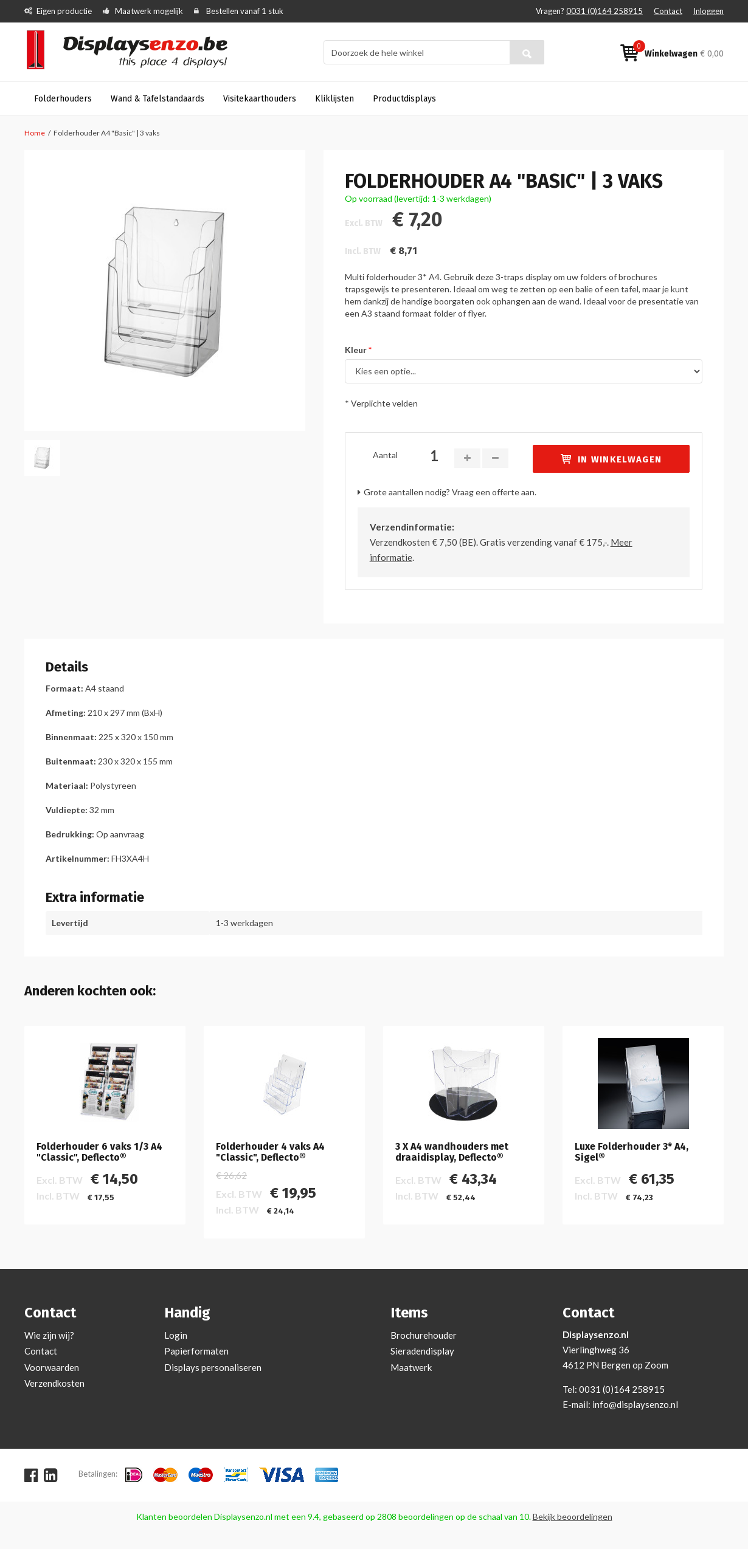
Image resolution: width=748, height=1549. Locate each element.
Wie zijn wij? (49, 1335)
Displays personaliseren (212, 1367)
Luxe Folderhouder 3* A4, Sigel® (631, 1152)
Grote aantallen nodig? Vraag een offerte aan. (450, 492)
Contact (668, 11)
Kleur (356, 350)
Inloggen (708, 11)
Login (175, 1335)
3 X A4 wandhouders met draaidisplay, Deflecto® (451, 1152)
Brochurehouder (423, 1335)
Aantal (385, 455)
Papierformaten (196, 1350)
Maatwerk (411, 1367)
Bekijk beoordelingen (572, 1516)
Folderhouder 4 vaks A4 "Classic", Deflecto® (270, 1152)
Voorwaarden (51, 1367)
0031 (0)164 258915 (604, 11)
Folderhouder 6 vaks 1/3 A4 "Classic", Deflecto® (99, 1152)
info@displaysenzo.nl (635, 1404)
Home (34, 132)
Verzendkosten (54, 1383)
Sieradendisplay (422, 1350)
